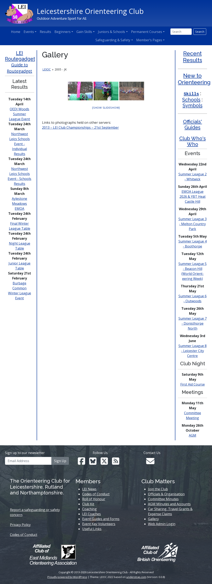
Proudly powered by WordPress (67, 577)
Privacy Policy (20, 524)
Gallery (153, 519)
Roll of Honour (93, 499)
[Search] (181, 31)
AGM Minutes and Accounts (169, 504)
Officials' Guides (192, 124)
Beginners (62, 31)
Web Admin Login (161, 524)
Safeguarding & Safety (112, 40)
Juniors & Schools (111, 31)
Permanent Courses (146, 31)
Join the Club (158, 489)
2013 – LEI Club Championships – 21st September (80, 127)
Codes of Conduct (23, 534)
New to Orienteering (194, 78)
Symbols (192, 105)
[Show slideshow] (106, 107)
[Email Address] (28, 461)
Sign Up (60, 461)
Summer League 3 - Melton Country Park (192, 224)
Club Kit (88, 504)
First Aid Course (192, 384)
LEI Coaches (91, 514)
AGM (192, 435)
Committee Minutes (163, 499)
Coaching (89, 509)
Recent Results (192, 56)
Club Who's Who (192, 141)
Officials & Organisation (166, 494)
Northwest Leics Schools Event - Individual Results (19, 144)
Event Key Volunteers (98, 524)
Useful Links (91, 529)
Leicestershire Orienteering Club (90, 11)
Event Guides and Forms (100, 519)
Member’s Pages (149, 40)
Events (29, 31)
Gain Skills (84, 31)
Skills (191, 94)
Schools (191, 99)
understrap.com (136, 577)
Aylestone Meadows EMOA (19, 203)
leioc (46, 69)
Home (15, 31)
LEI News (89, 489)
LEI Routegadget (20, 56)
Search (199, 32)
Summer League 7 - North (192, 323)
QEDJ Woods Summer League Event (19, 114)
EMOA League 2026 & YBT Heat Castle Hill (192, 196)
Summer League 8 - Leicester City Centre (192, 351)
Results (45, 31)
